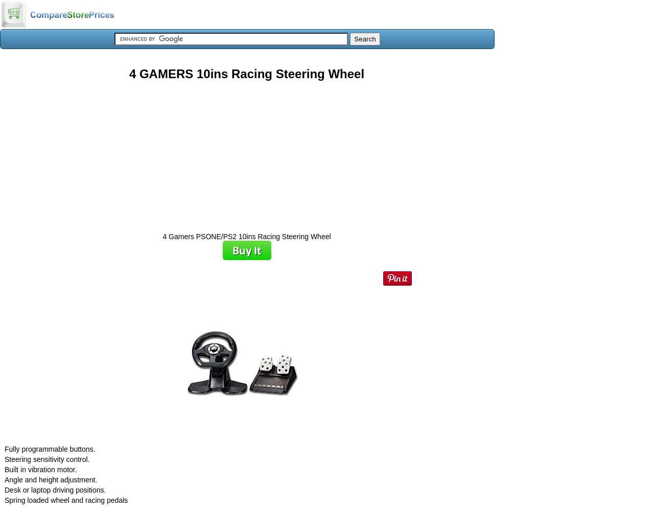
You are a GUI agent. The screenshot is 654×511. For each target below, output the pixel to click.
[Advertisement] (247, 152)
